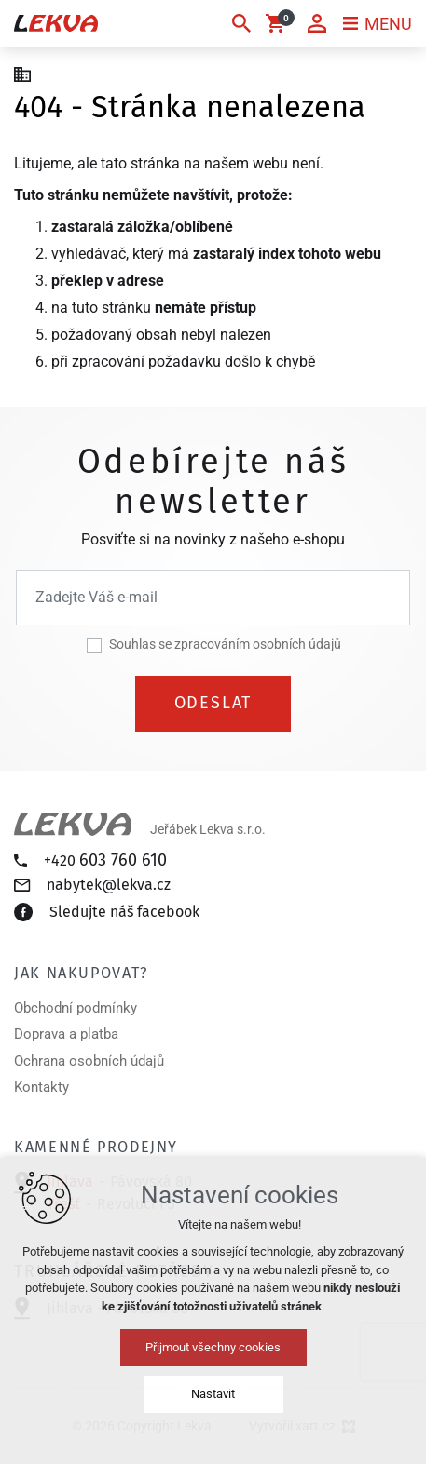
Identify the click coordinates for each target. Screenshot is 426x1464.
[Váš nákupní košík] (279, 23)
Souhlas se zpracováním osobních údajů (225, 644)
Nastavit (213, 1394)
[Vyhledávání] (241, 23)
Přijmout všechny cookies (213, 1347)
